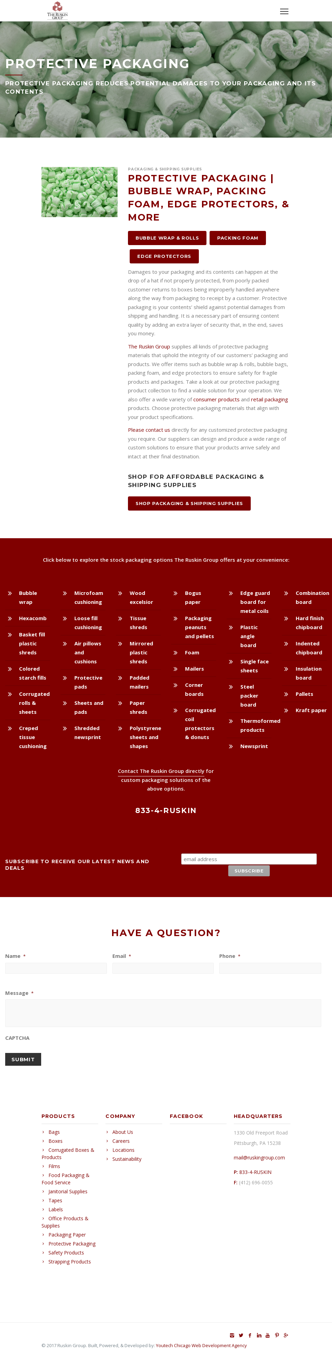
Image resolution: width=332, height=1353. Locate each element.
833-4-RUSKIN (255, 1168)
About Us (122, 1128)
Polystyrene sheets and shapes (145, 737)
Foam (192, 652)
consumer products (216, 399)
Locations (123, 1146)
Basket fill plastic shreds (32, 643)
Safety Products (66, 1248)
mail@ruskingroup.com (259, 1153)
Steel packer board (249, 695)
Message (19, 992)
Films (54, 1162)
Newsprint (254, 746)
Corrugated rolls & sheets (34, 702)
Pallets (304, 693)
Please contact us (149, 429)
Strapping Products (69, 1257)
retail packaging (269, 399)
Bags (54, 1128)
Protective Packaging (71, 1240)
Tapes (55, 1196)
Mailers (194, 668)
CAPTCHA (17, 1037)
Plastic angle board (249, 636)
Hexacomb (33, 618)
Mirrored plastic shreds (141, 652)
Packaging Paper (67, 1231)
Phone (229, 955)
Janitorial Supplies (67, 1187)
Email (121, 955)
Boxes (55, 1137)
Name (15, 955)
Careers (121, 1137)
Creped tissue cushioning (33, 737)
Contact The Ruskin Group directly (161, 770)
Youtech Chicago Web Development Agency (201, 1341)
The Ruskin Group (149, 346)
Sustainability (126, 1155)
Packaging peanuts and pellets (199, 627)
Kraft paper (311, 710)
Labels (55, 1205)
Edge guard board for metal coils (255, 601)
